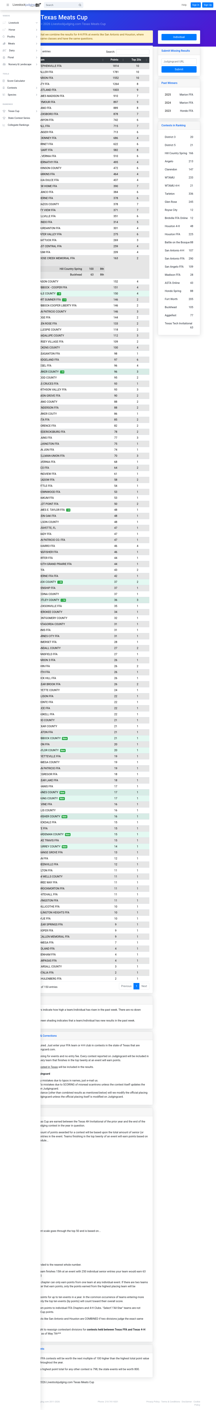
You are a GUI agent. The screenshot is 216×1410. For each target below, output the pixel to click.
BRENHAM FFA (74, 954)
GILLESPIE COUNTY (76, 329)
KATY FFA (70, 84)
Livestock (20, 22)
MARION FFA (72, 78)
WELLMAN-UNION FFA (78, 455)
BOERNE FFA (72, 198)
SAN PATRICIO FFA (76, 768)
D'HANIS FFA (72, 786)
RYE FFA (70, 828)
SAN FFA (70, 858)
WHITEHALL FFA (75, 894)
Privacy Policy (172, 1401)
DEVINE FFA (72, 804)
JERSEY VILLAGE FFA (77, 341)
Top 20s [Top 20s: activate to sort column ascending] (153, 59)
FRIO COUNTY (73, 720)
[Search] (60, 5)
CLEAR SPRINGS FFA (77, 924)
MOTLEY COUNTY (75, 600)
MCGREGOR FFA (74, 774)
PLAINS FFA (72, 437)
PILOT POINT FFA (75, 504)
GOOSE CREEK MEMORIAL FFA (83, 258)
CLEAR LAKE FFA (75, 780)
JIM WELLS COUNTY (77, 876)
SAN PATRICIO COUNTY (79, 311)
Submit (193, 69)
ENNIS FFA (71, 630)
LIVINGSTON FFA (75, 900)
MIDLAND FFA (73, 948)
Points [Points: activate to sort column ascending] (134, 59)
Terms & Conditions (189, 1401)
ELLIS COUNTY (74, 810)
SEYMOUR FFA (73, 102)
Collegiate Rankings (16, 125)
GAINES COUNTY (75, 792)
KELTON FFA (72, 870)
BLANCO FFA (72, 192)
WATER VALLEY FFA (77, 234)
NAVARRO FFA (73, 546)
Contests (20, 87)
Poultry (20, 36)
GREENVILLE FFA (75, 864)
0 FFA (68, 570)
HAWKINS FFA (73, 174)
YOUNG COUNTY (75, 798)
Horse (20, 29)
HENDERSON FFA (75, 407)
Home (49, 24)
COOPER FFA (72, 930)
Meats (20, 43)
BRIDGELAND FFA (75, 359)
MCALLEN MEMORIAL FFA (81, 936)
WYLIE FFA (71, 918)
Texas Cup (20, 111)
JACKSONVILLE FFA (77, 606)
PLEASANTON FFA (76, 353)
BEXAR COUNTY (74, 726)
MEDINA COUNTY (75, 594)
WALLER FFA (72, 72)
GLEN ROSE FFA (74, 323)
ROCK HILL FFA (74, 678)
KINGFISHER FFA (75, 552)
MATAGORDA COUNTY (78, 624)
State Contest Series (16, 118)
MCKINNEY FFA (74, 138)
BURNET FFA (72, 144)
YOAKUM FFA (73, 497)
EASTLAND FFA (74, 90)
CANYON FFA (73, 120)
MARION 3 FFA (73, 660)
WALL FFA (71, 126)
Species (20, 94)
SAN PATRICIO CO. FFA (78, 539)
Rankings (62, 24)
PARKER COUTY (74, 413)
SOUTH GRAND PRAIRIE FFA (82, 564)
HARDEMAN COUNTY (78, 834)
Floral (20, 57)
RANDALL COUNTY (76, 648)
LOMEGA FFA (72, 942)
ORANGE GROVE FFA (77, 852)
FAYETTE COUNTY (76, 690)
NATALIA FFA (73, 972)
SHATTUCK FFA (74, 240)
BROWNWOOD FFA (76, 492)
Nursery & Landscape (20, 64)
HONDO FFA (72, 222)
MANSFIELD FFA (75, 654)
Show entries (63, 51)
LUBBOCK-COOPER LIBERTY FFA (84, 305)
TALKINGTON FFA (75, 443)
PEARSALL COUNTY (77, 966)
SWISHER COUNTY (76, 816)
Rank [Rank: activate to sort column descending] (55, 59)
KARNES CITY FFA (75, 636)
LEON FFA (71, 744)
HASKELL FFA (73, 714)
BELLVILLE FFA (74, 216)
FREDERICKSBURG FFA (78, 431)
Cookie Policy (205, 1405)
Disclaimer (206, 1401)
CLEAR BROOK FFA (76, 684)
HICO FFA (70, 467)
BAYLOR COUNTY (75, 750)
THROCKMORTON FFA (78, 888)
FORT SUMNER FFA (76, 299)
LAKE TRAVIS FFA (75, 840)
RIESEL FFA (71, 365)
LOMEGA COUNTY (76, 762)
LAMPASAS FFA (74, 960)
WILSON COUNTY (75, 522)
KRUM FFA (71, 252)
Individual (193, 37)
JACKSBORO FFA (75, 114)
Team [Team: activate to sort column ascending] (68, 59)
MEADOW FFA (73, 479)
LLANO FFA (71, 108)
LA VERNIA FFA (74, 156)
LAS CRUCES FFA (75, 383)
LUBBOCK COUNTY (76, 738)
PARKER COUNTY (75, 371)
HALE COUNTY (74, 293)
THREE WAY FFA (74, 882)
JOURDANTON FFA (76, 228)
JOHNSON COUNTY (76, 168)
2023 (184, 110)
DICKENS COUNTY (76, 347)
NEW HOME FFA (74, 186)
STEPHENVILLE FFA (77, 66)
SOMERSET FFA (74, 642)
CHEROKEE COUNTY (77, 612)
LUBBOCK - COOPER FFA (79, 287)
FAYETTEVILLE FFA (76, 756)
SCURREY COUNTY (76, 846)
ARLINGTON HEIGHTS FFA (80, 912)
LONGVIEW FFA (74, 473)
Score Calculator (14, 81)
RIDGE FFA (71, 317)
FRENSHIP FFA (73, 588)
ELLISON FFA (72, 696)
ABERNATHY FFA (75, 162)
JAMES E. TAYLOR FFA (78, 509)
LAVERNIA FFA (73, 461)
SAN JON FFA (73, 449)
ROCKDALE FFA (74, 822)
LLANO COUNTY (74, 401)
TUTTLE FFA (72, 485)
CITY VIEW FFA (74, 210)
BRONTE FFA (72, 702)
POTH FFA (71, 672)
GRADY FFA (71, 534)
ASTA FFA (70, 419)
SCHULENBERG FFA (76, 978)
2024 (184, 102)
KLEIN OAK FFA (74, 516)
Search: (143, 52)
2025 (184, 94)
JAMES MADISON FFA (78, 96)
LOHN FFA (71, 666)
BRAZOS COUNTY (75, 204)
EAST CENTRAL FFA (77, 246)
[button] (184, 5)
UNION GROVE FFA (76, 395)
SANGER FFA (72, 132)
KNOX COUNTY (74, 582)
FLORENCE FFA (74, 425)
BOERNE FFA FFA (75, 576)
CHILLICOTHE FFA (76, 906)
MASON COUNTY (75, 281)
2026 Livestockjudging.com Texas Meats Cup (103, 24)
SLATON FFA (72, 732)
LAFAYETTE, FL (74, 527)
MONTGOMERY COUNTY (79, 618)
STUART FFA (72, 150)
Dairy (20, 50)
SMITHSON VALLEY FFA (79, 389)
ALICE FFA (71, 708)
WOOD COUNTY (74, 377)
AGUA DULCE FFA (75, 180)
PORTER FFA (72, 558)
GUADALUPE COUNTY (78, 335)
